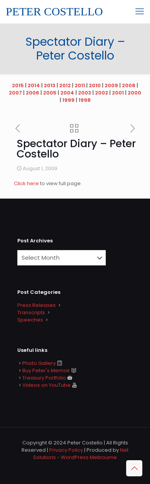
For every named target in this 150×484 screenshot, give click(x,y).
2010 (95, 85)
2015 (18, 85)
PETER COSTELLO (54, 11)
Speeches (30, 319)
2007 (15, 92)
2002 (101, 92)
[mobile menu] (139, 11)
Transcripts (31, 312)
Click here (27, 183)
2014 (34, 85)
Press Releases (36, 305)
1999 (68, 100)
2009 (111, 85)
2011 (80, 85)
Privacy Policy (66, 450)
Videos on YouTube (46, 385)
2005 (50, 92)
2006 (32, 92)
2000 (134, 92)
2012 (65, 85)
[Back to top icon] (134, 468)
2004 (67, 92)
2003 (84, 92)
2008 (128, 85)
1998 (84, 100)
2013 (49, 85)
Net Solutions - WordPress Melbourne (80, 453)
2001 (118, 92)
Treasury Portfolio (44, 377)
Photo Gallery (39, 363)
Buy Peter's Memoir (46, 370)
